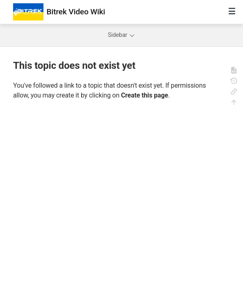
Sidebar (121, 35)
